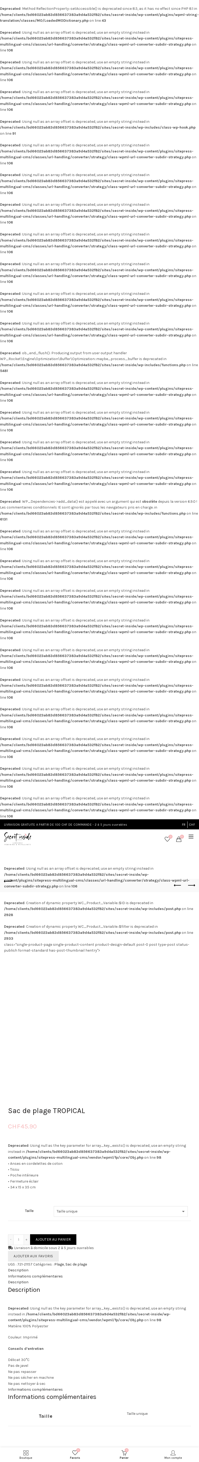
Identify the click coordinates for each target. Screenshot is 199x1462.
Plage (59, 1264)
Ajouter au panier (53, 1239)
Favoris (170, 837)
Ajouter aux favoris (33, 1256)
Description (18, 1270)
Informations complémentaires (35, 1276)
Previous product (178, 885)
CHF (192, 824)
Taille (29, 1211)
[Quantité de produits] (18, 1240)
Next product (191, 885)
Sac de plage (76, 1264)
